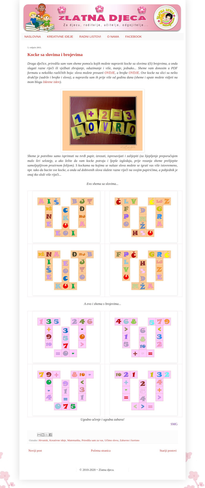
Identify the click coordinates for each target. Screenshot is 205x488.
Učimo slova (112, 440)
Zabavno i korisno (129, 440)
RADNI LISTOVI (90, 36)
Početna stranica (101, 450)
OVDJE (110, 73)
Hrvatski (43, 440)
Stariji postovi (168, 450)
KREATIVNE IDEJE (60, 36)
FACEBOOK (133, 36)
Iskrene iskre (51, 82)
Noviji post (35, 450)
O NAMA (113, 36)
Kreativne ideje (57, 440)
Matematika (73, 440)
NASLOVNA (32, 36)
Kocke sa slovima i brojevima (55, 54)
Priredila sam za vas (92, 440)
